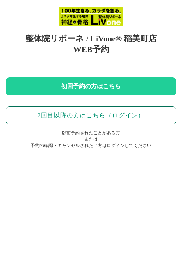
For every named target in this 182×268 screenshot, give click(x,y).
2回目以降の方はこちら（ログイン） (90, 115)
